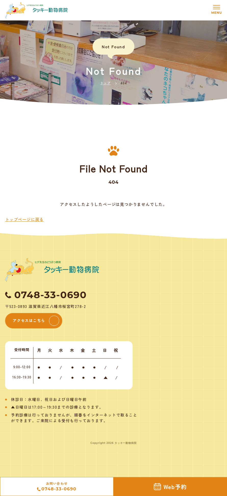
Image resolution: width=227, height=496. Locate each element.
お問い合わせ (56, 486)
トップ (105, 82)
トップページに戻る (24, 219)
